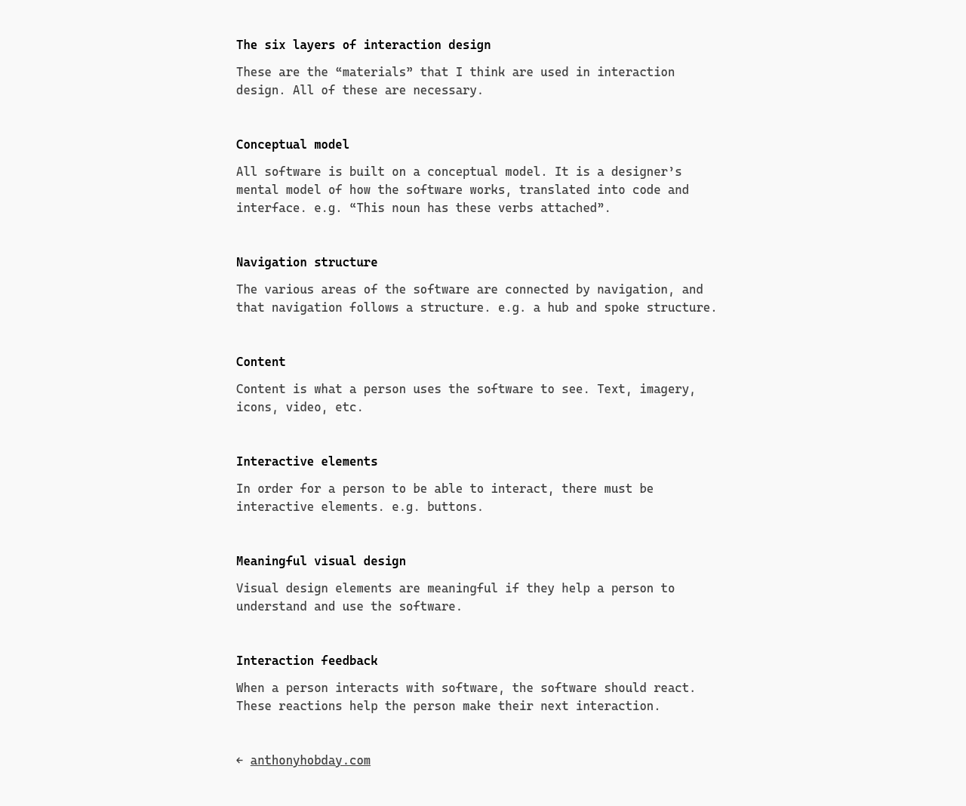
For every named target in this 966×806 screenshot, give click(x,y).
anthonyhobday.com (311, 760)
